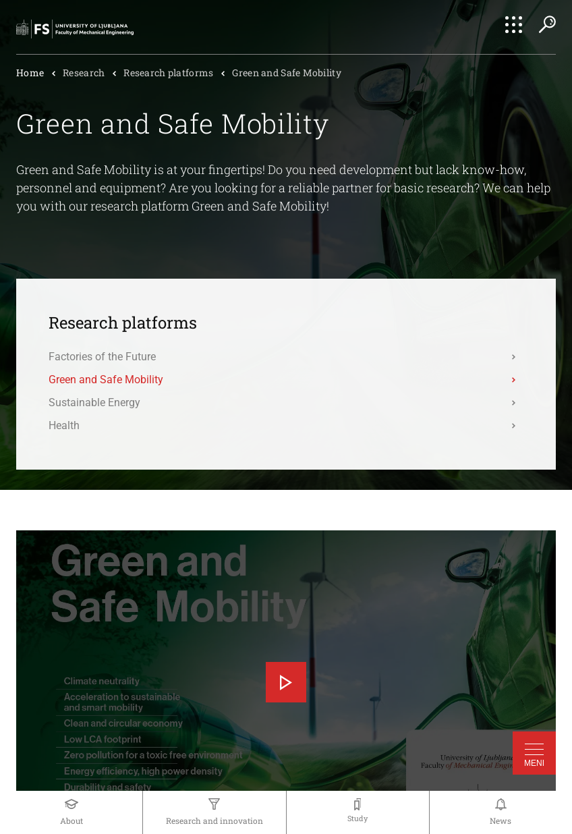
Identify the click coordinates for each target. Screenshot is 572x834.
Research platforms (168, 72)
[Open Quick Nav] (513, 24)
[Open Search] (547, 24)
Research (84, 72)
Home (30, 72)
